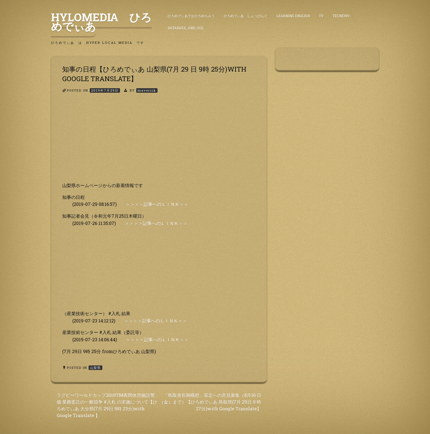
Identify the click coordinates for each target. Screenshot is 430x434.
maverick (147, 90)
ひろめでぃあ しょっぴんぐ (245, 15)
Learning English (293, 15)
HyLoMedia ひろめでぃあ (101, 21)
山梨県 (95, 367)
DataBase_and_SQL (186, 28)
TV (321, 15)
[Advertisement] (159, 142)
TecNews (341, 15)
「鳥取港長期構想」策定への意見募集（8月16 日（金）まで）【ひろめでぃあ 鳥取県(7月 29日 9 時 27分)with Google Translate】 (210, 402)
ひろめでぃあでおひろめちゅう (191, 15)
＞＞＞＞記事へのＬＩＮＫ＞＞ (157, 204)
